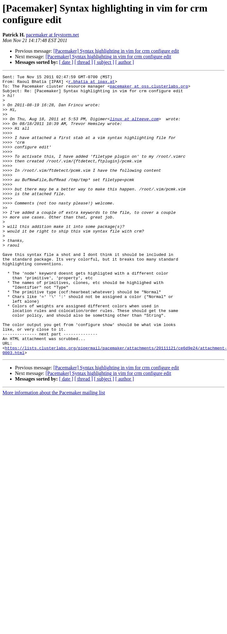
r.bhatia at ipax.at (91, 83)
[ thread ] (83, 62)
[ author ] (124, 62)
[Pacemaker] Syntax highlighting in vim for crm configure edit (116, 51)
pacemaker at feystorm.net (52, 34)
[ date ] (66, 62)
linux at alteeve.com (134, 128)
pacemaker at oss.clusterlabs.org (149, 89)
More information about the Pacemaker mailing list (54, 448)
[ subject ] (104, 62)
